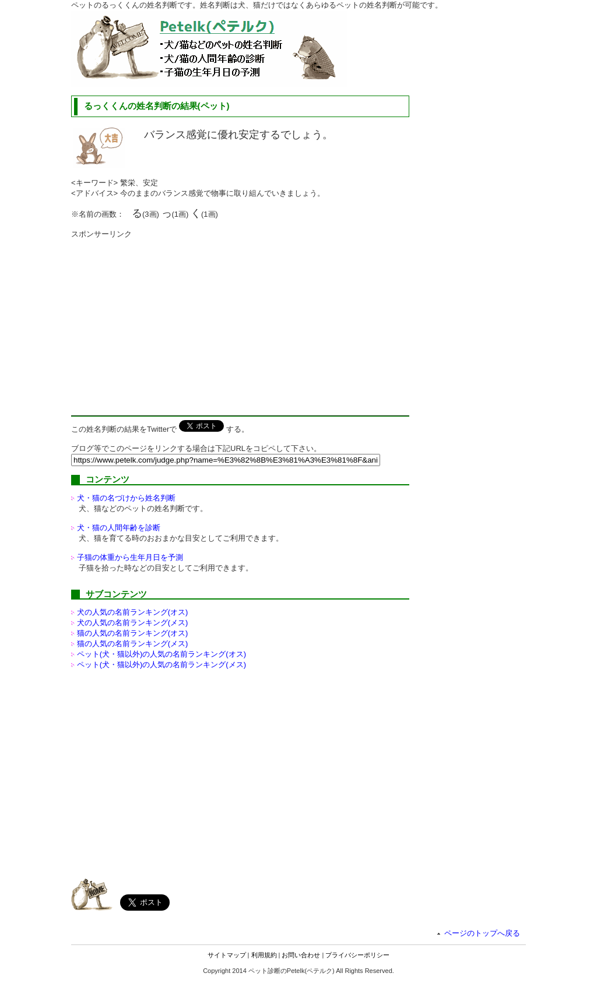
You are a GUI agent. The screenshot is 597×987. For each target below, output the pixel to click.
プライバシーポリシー (357, 954)
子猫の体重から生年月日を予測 (130, 557)
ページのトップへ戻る (482, 933)
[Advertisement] (169, 321)
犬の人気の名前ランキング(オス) (132, 612)
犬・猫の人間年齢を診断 (118, 527)
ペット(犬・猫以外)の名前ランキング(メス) (161, 664)
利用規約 (264, 954)
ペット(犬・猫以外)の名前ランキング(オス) (161, 654)
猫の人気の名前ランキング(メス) (132, 643)
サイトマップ (227, 954)
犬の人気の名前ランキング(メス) (132, 622)
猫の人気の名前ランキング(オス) (132, 633)
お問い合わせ (301, 954)
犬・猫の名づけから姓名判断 (126, 497)
